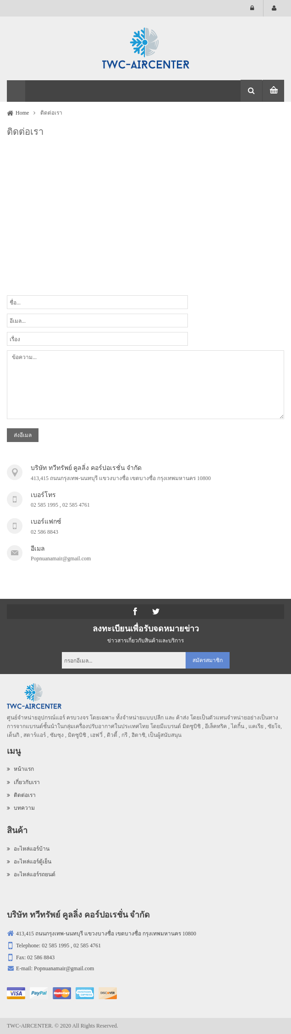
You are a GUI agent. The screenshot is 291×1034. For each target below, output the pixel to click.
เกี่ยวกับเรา (23, 782)
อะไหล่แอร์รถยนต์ (31, 874)
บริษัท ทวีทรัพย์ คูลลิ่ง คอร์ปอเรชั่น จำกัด (86, 467)
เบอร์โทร (43, 495)
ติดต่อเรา (21, 795)
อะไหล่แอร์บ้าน (28, 849)
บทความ (21, 808)
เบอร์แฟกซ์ (46, 521)
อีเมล (38, 548)
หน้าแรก (20, 769)
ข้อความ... (145, 384)
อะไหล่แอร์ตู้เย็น (29, 861)
